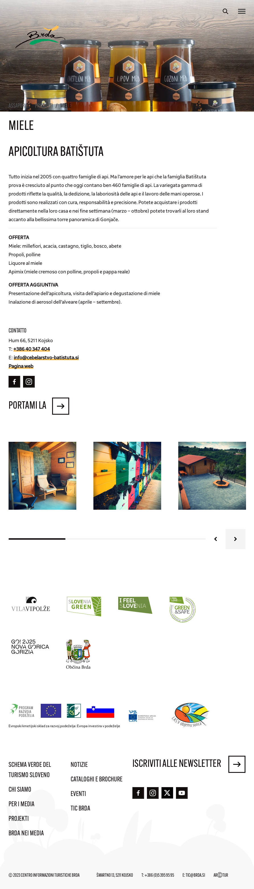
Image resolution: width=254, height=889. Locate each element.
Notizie (79, 765)
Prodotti (44, 106)
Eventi (78, 794)
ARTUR (221, 875)
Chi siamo (20, 790)
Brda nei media (26, 833)
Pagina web (21, 366)
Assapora (18, 106)
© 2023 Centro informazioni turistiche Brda (44, 875)
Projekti (19, 819)
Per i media (21, 804)
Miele (65, 106)
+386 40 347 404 (31, 349)
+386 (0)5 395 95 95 (159, 875)
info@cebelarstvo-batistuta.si (46, 357)
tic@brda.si (195, 875)
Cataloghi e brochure (96, 779)
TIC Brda (80, 808)
